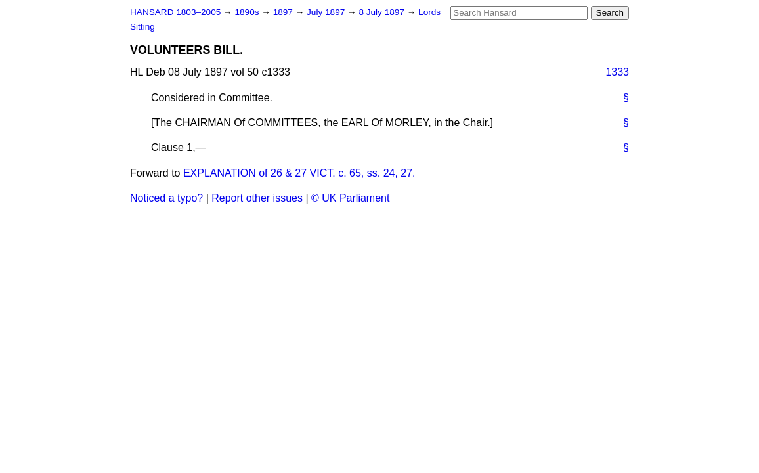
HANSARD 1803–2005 (175, 12)
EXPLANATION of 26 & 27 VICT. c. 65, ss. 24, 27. (299, 173)
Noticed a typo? (166, 198)
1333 (617, 72)
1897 (284, 12)
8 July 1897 (382, 12)
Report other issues (257, 198)
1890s (247, 12)
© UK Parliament (350, 198)
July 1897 (327, 12)
